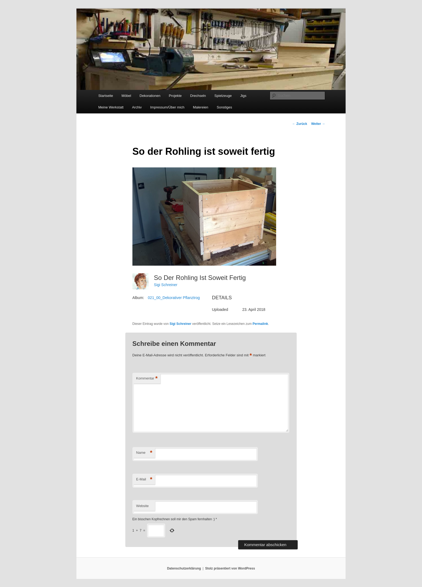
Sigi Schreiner (165, 285)
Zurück (299, 124)
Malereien (200, 107)
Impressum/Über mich (167, 107)
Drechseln (198, 96)
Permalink (260, 324)
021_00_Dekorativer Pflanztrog (174, 298)
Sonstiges (224, 107)
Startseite (105, 96)
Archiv (137, 107)
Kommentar (147, 378)
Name (144, 453)
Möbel (126, 96)
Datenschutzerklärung (184, 568)
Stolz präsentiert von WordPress (230, 568)
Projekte (175, 96)
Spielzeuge (223, 96)
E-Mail (144, 479)
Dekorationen (150, 96)
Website (142, 506)
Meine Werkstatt (111, 107)
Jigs (243, 96)
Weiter (318, 124)
